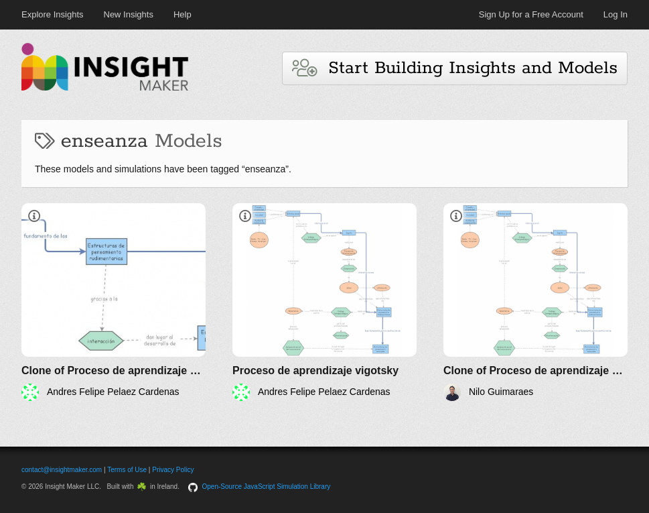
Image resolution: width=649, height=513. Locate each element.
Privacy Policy (173, 469)
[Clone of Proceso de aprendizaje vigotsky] (113, 302)
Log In (615, 14)
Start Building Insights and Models (455, 68)
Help (182, 14)
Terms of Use (127, 469)
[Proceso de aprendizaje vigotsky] (324, 302)
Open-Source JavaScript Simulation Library (266, 486)
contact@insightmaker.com (61, 469)
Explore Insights (52, 14)
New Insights (128, 14)
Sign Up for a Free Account (531, 14)
